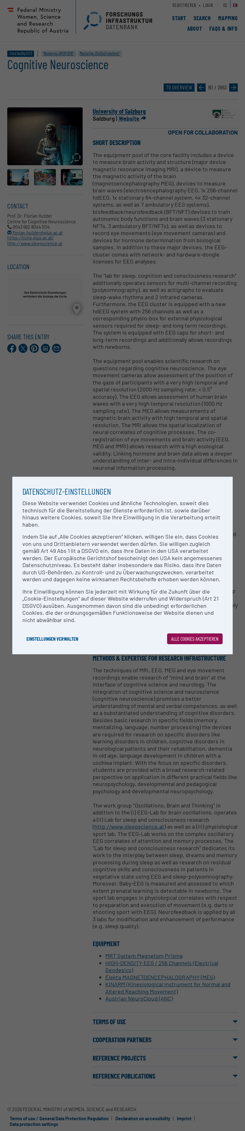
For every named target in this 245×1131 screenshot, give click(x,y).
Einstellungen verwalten (52, 639)
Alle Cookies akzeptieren (195, 639)
